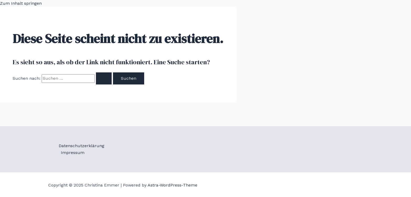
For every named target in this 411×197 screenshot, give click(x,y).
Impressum (72, 152)
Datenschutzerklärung (81, 145)
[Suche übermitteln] (104, 78)
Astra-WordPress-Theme (172, 185)
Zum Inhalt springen (21, 3)
